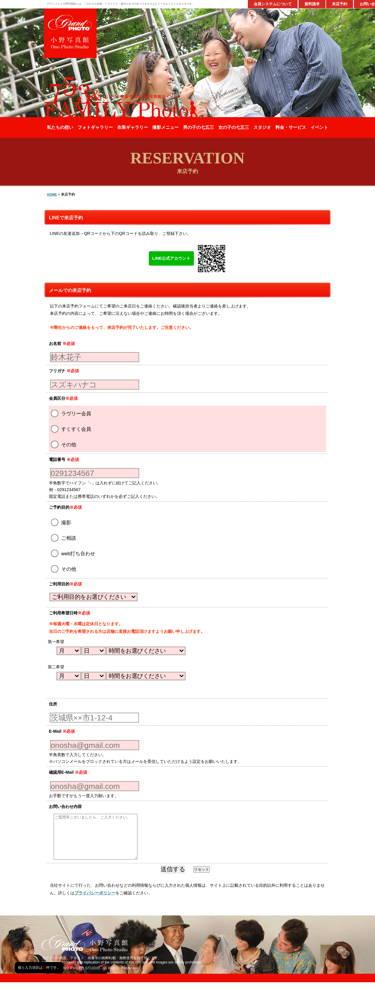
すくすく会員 (71, 429)
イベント (319, 127)
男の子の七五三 (198, 127)
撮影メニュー (165, 127)
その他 (63, 444)
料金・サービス (290, 127)
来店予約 (339, 4)
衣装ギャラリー (132, 127)
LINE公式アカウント (171, 258)
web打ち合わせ (73, 553)
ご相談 (63, 537)
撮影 (61, 522)
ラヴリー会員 (71, 413)
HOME (52, 194)
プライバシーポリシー (94, 901)
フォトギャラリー (95, 127)
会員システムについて (273, 4)
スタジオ (262, 127)
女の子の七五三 (233, 127)
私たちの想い (60, 127)
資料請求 (312, 4)
